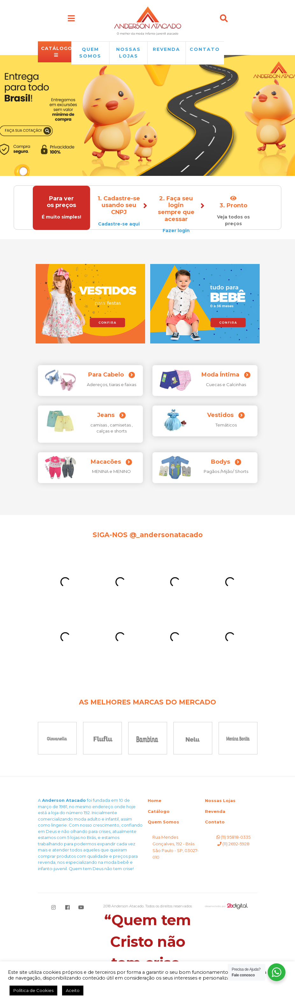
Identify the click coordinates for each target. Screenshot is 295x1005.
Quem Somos (163, 821)
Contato (205, 49)
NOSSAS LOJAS (128, 52)
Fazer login (176, 230)
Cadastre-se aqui (119, 224)
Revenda (215, 811)
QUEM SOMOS (90, 52)
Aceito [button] (73, 990)
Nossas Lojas (220, 800)
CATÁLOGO (56, 51)
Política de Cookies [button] (33, 990)
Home (154, 800)
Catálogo (159, 811)
